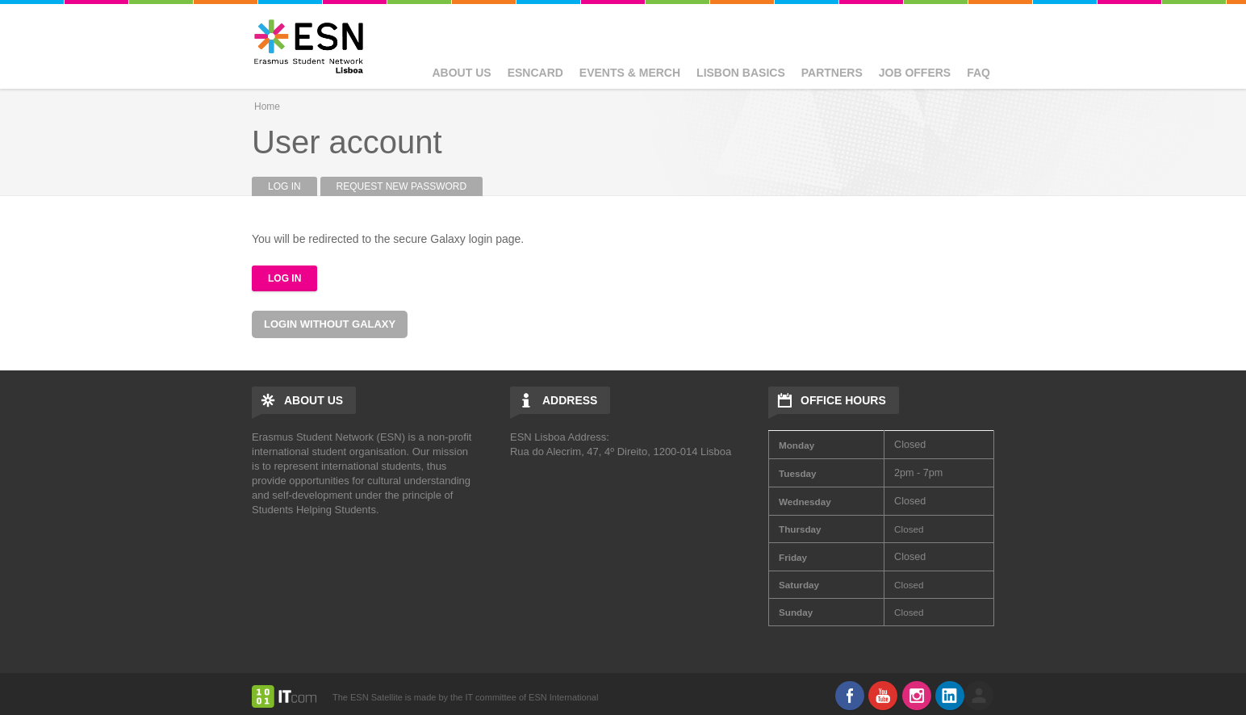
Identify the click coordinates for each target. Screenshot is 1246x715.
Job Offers (915, 72)
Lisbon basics (740, 72)
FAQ (978, 72)
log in (978, 695)
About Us (462, 72)
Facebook (849, 695)
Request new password (402, 186)
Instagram (916, 695)
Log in (292, 186)
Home (267, 106)
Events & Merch (629, 72)
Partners (832, 72)
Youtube (882, 695)
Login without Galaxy (329, 324)
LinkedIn (949, 695)
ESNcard (535, 72)
